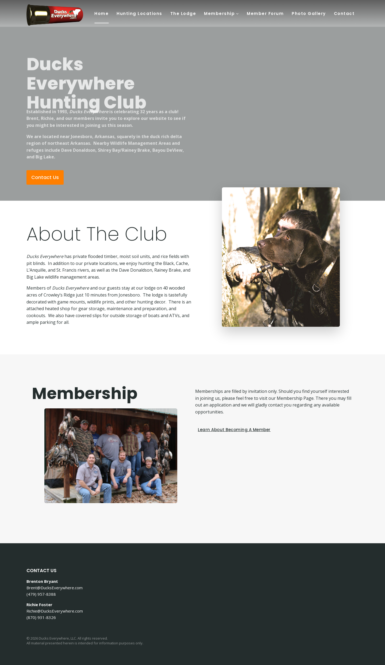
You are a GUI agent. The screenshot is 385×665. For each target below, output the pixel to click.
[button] (237, 13)
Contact (344, 13)
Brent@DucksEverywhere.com (54, 587)
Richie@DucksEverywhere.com (54, 611)
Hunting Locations (139, 13)
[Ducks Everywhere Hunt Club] (54, 15)
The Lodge (183, 13)
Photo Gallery (309, 13)
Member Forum (265, 13)
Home (101, 13)
